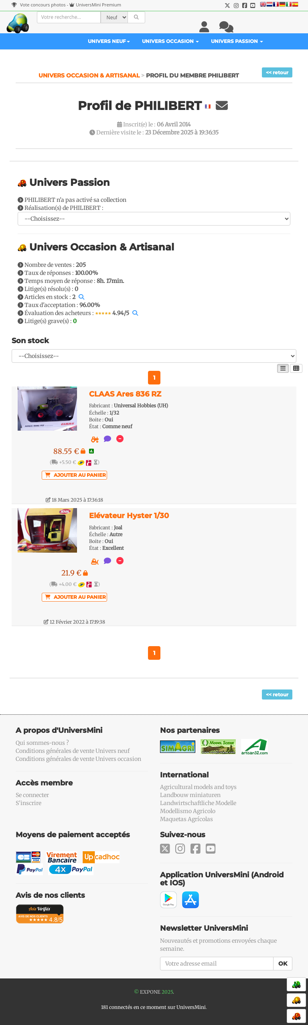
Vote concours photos (39, 5)
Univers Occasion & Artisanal (89, 75)
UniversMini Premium (98, 5)
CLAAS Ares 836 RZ (125, 394)
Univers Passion (237, 41)
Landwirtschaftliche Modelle (198, 803)
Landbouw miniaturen (190, 795)
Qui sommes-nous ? (42, 742)
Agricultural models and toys (198, 787)
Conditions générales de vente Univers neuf (73, 751)
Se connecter (32, 795)
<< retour (277, 72)
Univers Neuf (109, 41)
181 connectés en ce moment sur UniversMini (153, 1007)
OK (282, 963)
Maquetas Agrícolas (186, 819)
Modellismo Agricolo (187, 811)
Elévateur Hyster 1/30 (129, 515)
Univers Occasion (170, 41)
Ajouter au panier (75, 475)
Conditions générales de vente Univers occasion (78, 759)
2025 (167, 992)
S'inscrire (28, 803)
